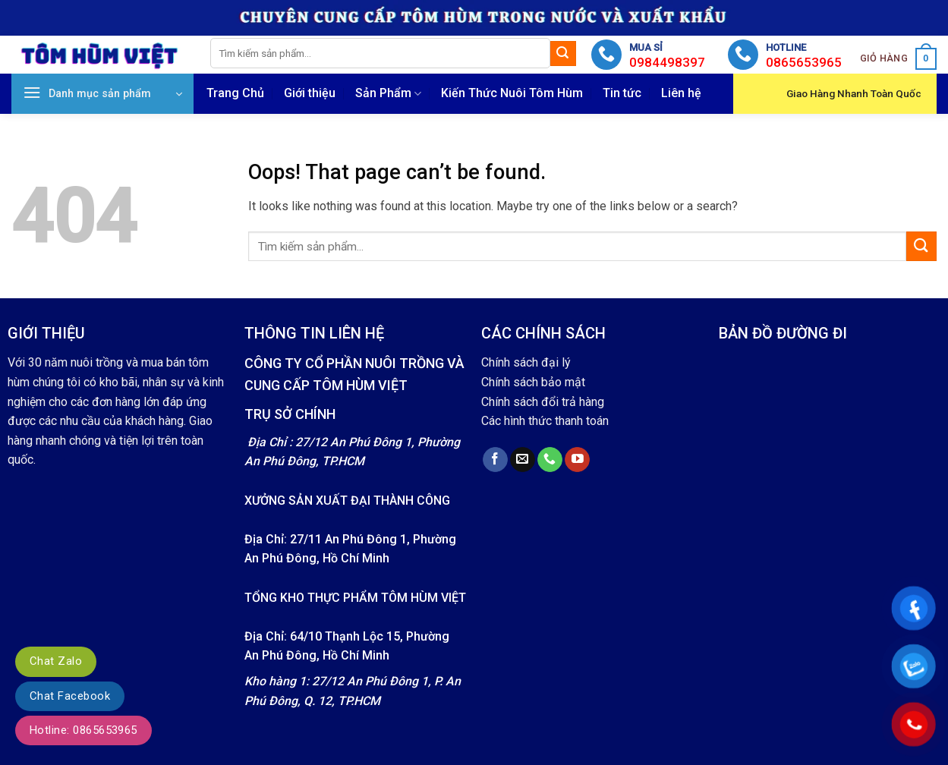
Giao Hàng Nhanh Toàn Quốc (853, 93)
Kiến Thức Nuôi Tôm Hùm (512, 93)
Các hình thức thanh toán (545, 421)
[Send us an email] (522, 460)
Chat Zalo (56, 661)
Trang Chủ (235, 93)
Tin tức (622, 93)
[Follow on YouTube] (577, 460)
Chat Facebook (70, 696)
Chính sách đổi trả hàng (542, 402)
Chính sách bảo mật (533, 382)
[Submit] (563, 54)
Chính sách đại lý (526, 362)
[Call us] (549, 460)
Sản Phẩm (388, 93)
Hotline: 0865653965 (83, 730)
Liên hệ (681, 93)
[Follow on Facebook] (495, 460)
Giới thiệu (309, 93)
